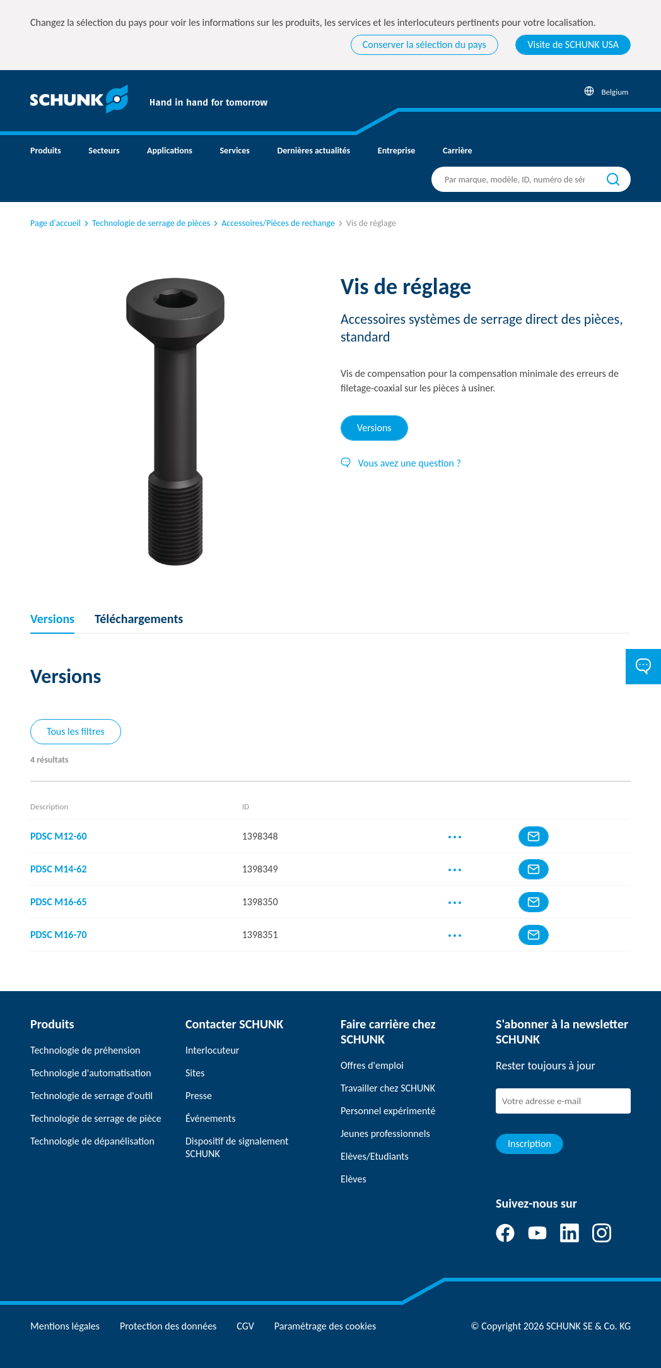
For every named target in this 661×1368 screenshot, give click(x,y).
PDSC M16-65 (58, 902)
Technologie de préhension (85, 1050)
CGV (245, 1326)
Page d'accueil (55, 223)
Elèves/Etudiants (375, 1156)
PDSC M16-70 (58, 935)
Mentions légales (65, 1326)
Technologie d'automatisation (90, 1073)
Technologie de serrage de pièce (95, 1118)
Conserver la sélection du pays (424, 45)
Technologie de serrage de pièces (146, 223)
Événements (210, 1118)
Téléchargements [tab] (139, 618)
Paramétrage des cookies (325, 1326)
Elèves (353, 1179)
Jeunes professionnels (385, 1133)
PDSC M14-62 (58, 869)
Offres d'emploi (372, 1065)
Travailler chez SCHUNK (388, 1088)
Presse (198, 1096)
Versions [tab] (374, 428)
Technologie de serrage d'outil (91, 1096)
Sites (194, 1073)
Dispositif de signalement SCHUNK (236, 1147)
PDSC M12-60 (58, 836)
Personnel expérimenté (388, 1111)
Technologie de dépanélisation (92, 1141)
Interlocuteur (212, 1050)
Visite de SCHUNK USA (573, 45)
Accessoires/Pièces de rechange (273, 223)
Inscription (529, 1144)
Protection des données (168, 1326)
